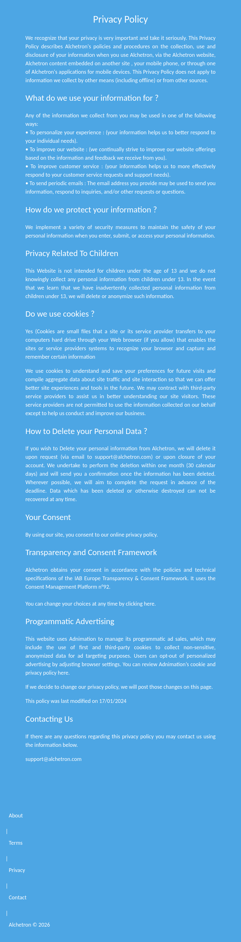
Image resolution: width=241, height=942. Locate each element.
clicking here (140, 603)
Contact (17, 897)
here (63, 672)
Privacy (17, 870)
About (16, 815)
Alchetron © (29, 924)
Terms (16, 842)
